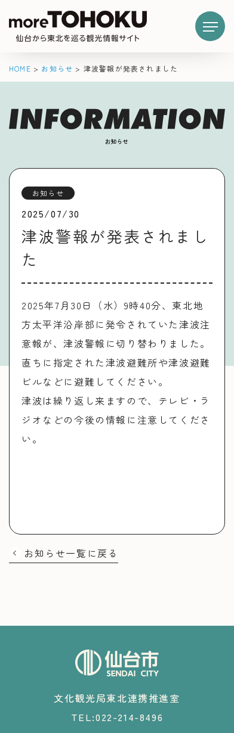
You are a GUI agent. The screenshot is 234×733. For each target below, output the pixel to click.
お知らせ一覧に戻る (71, 553)
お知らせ (48, 193)
